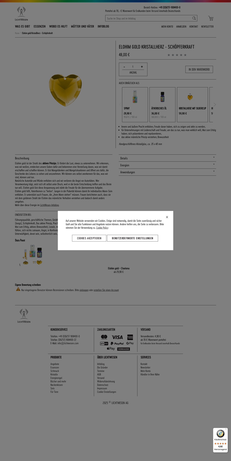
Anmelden (181, 26)
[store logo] (35, 13)
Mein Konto (167, 26)
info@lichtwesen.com (68, 343)
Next (215, 104)
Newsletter (207, 26)
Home (17, 33)
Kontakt (194, 26)
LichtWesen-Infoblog (49, 205)
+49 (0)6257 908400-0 (69, 336)
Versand (154, 10)
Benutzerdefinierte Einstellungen (132, 238)
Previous (120, 104)
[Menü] (226, 430)
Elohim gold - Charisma (118, 268)
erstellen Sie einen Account (106, 290)
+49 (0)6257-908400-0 (169, 7)
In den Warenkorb (199, 69)
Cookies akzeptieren (89, 238)
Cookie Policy (102, 227)
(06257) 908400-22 (67, 339)
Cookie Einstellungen (106, 391)
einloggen (84, 290)
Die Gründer (102, 367)
